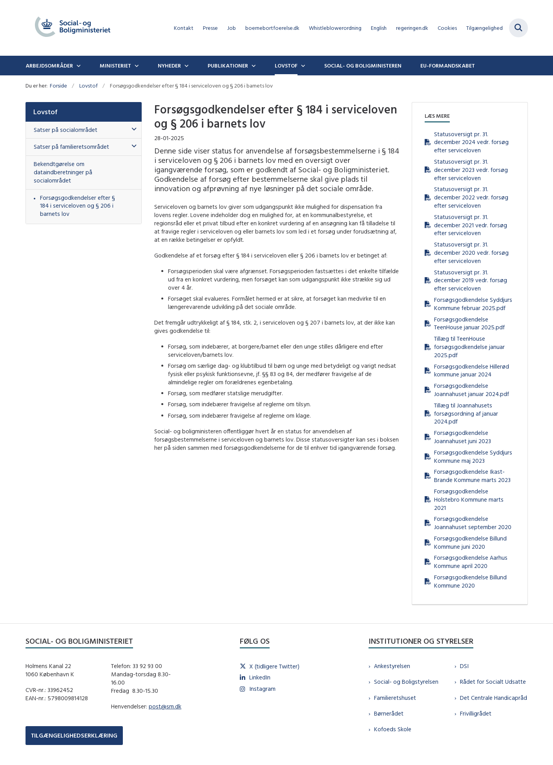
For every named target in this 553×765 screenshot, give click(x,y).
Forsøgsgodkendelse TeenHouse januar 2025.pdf (469, 323)
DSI (464, 666)
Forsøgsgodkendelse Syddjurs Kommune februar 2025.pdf (473, 304)
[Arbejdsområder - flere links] (78, 65)
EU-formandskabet (447, 65)
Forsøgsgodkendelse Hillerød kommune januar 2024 (471, 370)
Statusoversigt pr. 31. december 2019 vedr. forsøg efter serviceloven (470, 280)
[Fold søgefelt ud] (518, 27)
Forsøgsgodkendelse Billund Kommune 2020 (470, 581)
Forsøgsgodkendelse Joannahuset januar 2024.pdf (471, 390)
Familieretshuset (395, 697)
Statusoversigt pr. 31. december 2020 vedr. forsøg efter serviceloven (471, 253)
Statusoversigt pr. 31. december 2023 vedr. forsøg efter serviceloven (471, 170)
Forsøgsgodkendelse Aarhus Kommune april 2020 (470, 562)
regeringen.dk (412, 28)
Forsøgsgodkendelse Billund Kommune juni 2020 (470, 542)
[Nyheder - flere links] (186, 65)
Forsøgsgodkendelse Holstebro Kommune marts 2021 (469, 499)
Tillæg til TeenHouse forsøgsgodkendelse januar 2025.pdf (469, 347)
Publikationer (228, 65)
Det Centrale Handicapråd (493, 697)
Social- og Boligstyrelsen (406, 681)
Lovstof (286, 65)
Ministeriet (115, 65)
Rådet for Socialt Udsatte (493, 681)
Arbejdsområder (49, 65)
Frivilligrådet (475, 713)
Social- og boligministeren (363, 65)
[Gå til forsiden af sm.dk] (73, 28)
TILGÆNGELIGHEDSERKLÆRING (74, 735)
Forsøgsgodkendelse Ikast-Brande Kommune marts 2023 (472, 476)
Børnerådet (388, 713)
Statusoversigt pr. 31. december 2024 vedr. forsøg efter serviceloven (471, 142)
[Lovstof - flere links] (302, 65)
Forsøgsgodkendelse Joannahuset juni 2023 (462, 437)
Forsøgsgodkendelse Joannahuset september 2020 (472, 523)
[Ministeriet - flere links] (136, 65)
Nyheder (169, 65)
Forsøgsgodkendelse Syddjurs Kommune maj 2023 (473, 456)
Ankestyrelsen (392, 666)
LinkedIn (259, 677)
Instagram (262, 688)
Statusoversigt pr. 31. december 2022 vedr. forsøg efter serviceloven (471, 197)
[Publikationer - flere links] (253, 65)
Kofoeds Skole (392, 729)
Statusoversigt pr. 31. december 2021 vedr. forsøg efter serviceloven (470, 225)
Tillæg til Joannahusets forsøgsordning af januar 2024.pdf (466, 413)
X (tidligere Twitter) (274, 666)
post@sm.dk (165, 706)
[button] (132, 129)
